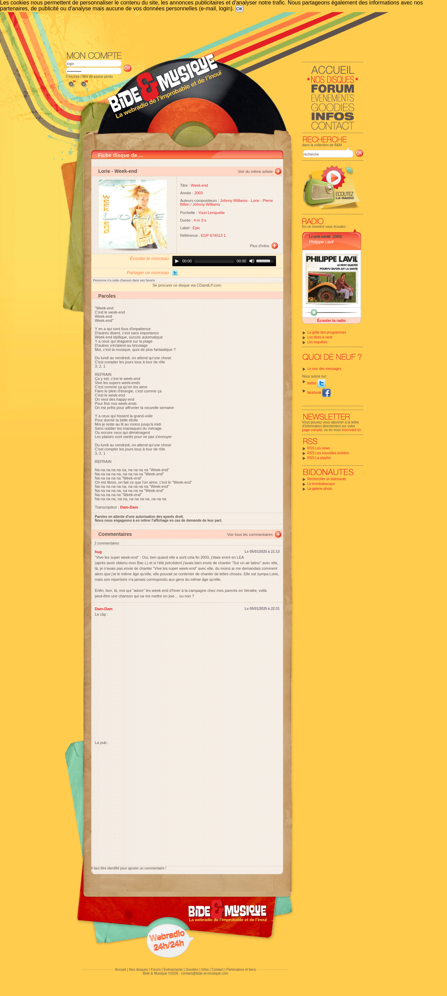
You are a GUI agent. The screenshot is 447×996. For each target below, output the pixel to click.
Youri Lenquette (211, 213)
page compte (312, 430)
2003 (198, 193)
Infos (205, 969)
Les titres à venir (320, 337)
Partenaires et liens (241, 969)
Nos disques (138, 969)
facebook (319, 392)
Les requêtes (317, 342)
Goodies (192, 969)
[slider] (214, 261)
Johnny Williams (233, 200)
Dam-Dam (104, 609)
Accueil (120, 969)
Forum (156, 969)
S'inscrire (73, 76)
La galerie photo (319, 489)
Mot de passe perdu (97, 76)
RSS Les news (318, 448)
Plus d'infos (259, 246)
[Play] (177, 261)
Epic (196, 228)
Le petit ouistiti (319, 236)
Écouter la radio (331, 320)
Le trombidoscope (321, 484)
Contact (217, 969)
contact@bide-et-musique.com (204, 973)
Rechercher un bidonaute (326, 479)
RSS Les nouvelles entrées (328, 453)
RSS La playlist (319, 458)
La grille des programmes (326, 332)
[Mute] (252, 261)
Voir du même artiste (255, 171)
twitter (316, 383)
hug (98, 552)
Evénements (173, 969)
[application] (224, 261)
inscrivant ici (351, 430)
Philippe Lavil (321, 242)
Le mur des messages (324, 369)
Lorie (104, 171)
